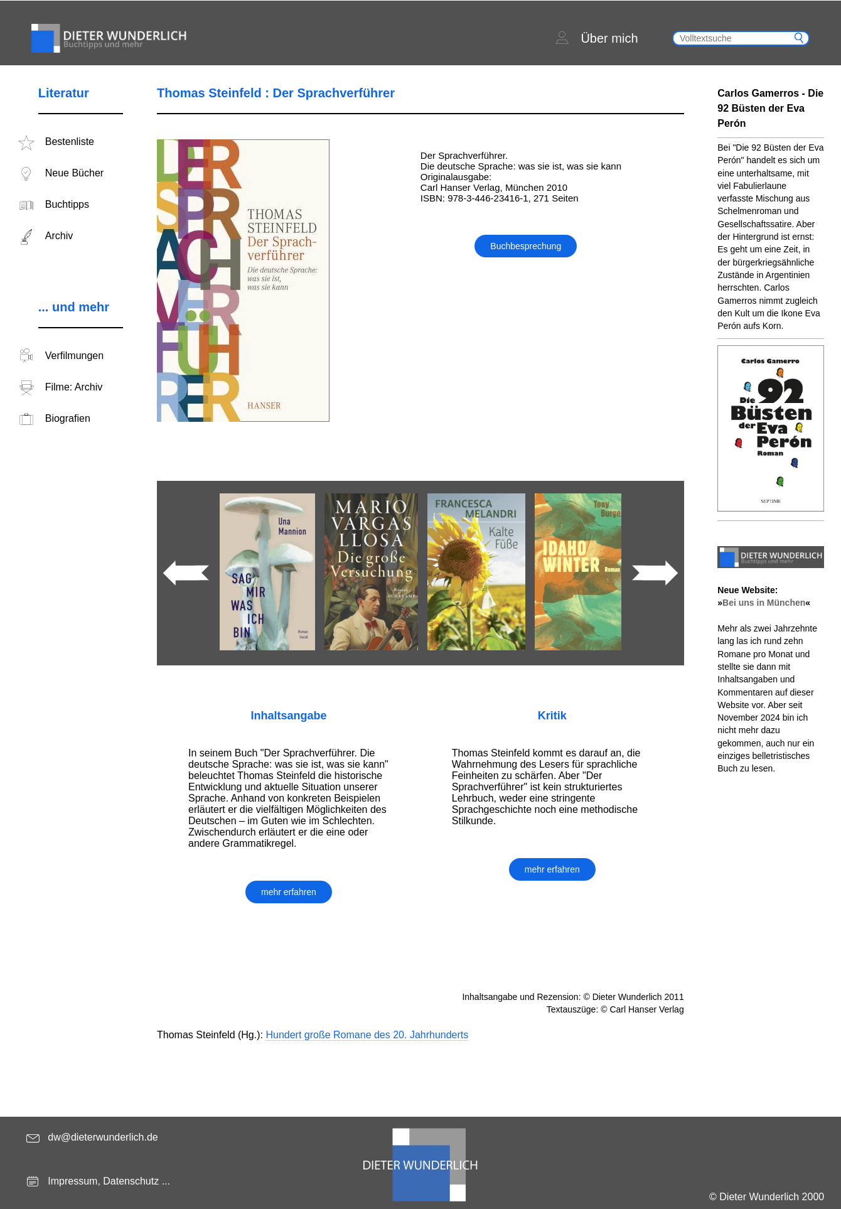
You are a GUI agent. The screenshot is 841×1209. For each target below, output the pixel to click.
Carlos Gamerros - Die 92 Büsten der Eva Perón (770, 108)
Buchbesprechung (525, 246)
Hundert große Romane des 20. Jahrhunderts (366, 1034)
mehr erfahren (288, 892)
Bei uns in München (763, 603)
